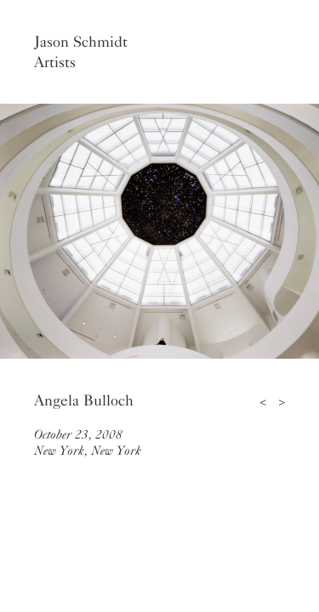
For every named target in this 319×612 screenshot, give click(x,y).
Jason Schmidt (81, 41)
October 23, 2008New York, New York (87, 442)
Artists (55, 62)
